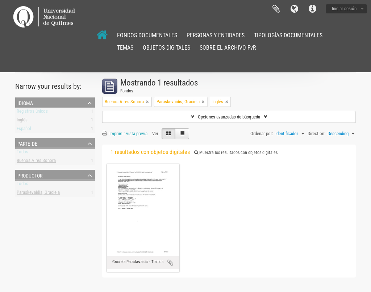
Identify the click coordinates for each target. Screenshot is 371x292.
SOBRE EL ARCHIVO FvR (228, 47)
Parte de (27, 143)
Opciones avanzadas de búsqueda (229, 117)
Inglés (22, 121)
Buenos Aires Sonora (36, 161)
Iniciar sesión (344, 8)
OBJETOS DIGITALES (166, 47)
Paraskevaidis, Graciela (38, 193)
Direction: (316, 133)
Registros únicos (32, 112)
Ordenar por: (261, 133)
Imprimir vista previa (124, 133)
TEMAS (125, 47)
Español (24, 130)
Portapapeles (276, 9)
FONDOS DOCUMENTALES (147, 35)
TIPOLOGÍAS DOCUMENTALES (288, 35)
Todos (22, 153)
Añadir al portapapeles (170, 262)
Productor (29, 175)
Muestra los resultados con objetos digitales (236, 152)
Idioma (294, 9)
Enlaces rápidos (312, 9)
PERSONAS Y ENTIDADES (216, 35)
